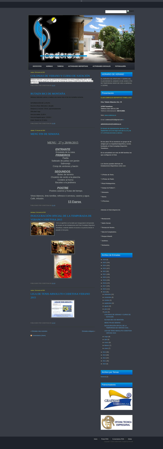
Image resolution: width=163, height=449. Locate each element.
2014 (104, 352)
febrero (106, 345)
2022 (104, 271)
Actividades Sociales (101, 66)
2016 (104, 289)
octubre (106, 300)
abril (105, 339)
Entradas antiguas (88, 331)
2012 (104, 358)
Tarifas (60, 66)
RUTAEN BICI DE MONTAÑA (48, 93)
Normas (49, 66)
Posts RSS (104, 439)
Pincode (130, 441)
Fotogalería (120, 66)
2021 (104, 274)
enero (106, 348)
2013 (104, 355)
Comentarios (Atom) (39, 335)
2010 (104, 364)
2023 (104, 268)
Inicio (95, 439)
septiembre (108, 303)
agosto (106, 306)
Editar (130, 439)
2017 (104, 286)
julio (105, 309)
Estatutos (37, 66)
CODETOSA (117, 441)
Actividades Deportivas (78, 66)
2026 (104, 259)
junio (105, 312)
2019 (104, 280)
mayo (106, 336)
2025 (104, 262)
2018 (104, 283)
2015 (104, 292)
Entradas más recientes (39, 331)
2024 (104, 265)
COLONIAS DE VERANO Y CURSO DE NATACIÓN (60, 75)
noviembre (107, 297)
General (103, 377)
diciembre (107, 294)
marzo (106, 342)
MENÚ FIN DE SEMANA (45, 133)
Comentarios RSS (118, 439)
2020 (104, 277)
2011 (104, 361)
